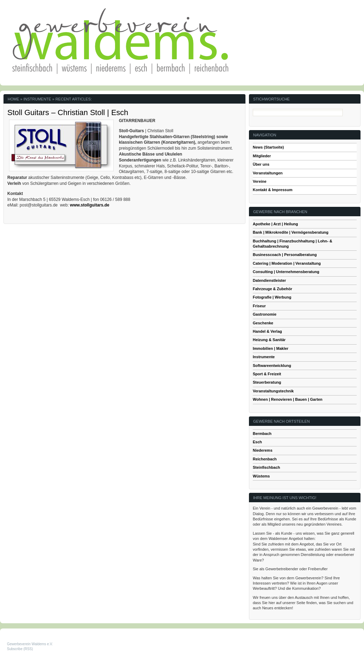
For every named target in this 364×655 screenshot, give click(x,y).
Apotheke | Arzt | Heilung (275, 224)
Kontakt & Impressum (273, 190)
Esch (257, 442)
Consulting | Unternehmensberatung (286, 272)
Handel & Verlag (267, 331)
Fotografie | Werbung (272, 297)
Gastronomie (264, 314)
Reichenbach (264, 459)
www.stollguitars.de (90, 205)
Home (13, 99)
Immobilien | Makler (270, 348)
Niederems (262, 450)
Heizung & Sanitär (269, 340)
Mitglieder (262, 156)
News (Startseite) (268, 147)
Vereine (259, 181)
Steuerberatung (267, 382)
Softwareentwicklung (272, 365)
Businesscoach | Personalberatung (285, 255)
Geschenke (263, 323)
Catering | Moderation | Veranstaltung (287, 263)
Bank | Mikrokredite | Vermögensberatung (290, 232)
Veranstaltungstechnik (273, 391)
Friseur (259, 306)
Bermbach (262, 433)
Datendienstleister (269, 280)
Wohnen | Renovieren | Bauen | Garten (288, 399)
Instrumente (264, 357)
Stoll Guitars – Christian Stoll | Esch (67, 112)
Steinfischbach (266, 467)
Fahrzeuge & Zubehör (272, 289)
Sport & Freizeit (267, 374)
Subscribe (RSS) (20, 649)
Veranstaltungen (268, 173)
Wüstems (261, 476)
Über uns (261, 164)
